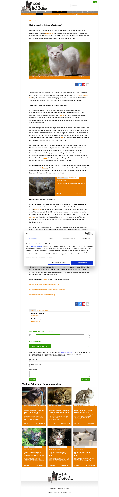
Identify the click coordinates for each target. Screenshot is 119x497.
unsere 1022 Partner (37, 246)
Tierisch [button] (74, 11)
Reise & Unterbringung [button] (71, 14)
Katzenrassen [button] (81, 14)
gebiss (45, 158)
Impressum (53, 488)
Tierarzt (44, 168)
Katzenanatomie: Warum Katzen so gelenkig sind (44, 284)
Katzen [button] (59, 11)
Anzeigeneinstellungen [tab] (68, 238)
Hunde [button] (44, 11)
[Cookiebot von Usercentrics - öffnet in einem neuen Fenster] (86, 233)
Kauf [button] (63, 14)
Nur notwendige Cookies (59, 262)
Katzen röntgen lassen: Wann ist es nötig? (42, 295)
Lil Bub (78, 95)
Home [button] (28, 11)
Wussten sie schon (34, 21)
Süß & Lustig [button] (25, 14)
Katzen (45, 279)
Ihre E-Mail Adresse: (35, 364)
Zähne (62, 138)
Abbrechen (32, 379)
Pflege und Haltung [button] (48, 14)
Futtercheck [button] (90, 11)
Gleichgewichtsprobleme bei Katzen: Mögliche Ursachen (47, 289)
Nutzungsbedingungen (65, 352)
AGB (67, 488)
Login (95, 2)
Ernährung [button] (57, 14)
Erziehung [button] (32, 14)
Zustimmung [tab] (33, 238)
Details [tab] (51, 238)
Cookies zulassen (82, 262)
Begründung (33, 369)
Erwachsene (49, 33)
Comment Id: (33, 359)
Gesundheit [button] (39, 14)
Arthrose (32, 217)
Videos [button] (88, 14)
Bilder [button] (93, 14)
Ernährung (37, 209)
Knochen (61, 115)
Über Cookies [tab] (86, 238)
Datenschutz (61, 488)
